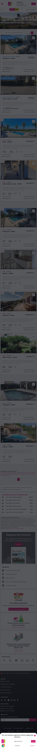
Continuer (32, 745)
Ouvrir (33, 741)
